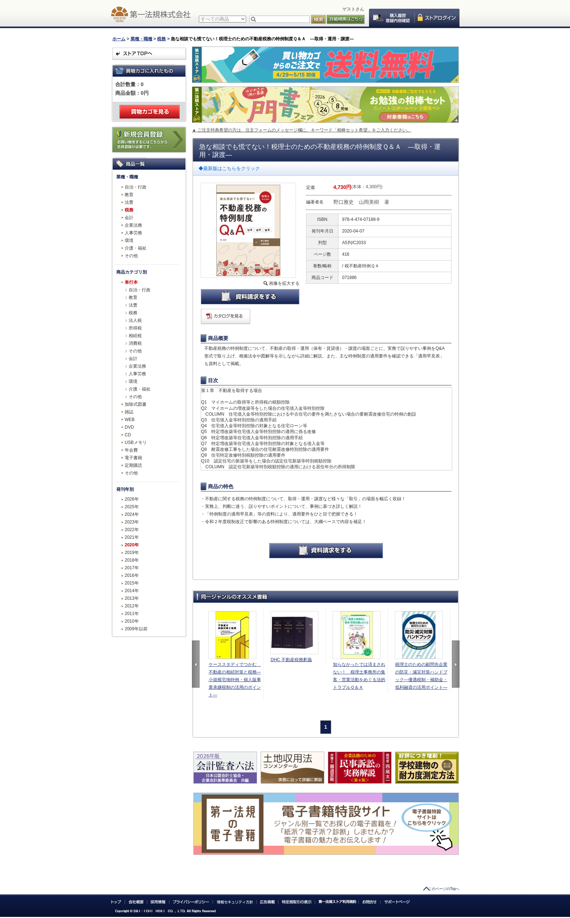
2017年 (132, 567)
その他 (131, 255)
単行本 (131, 282)
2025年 (132, 506)
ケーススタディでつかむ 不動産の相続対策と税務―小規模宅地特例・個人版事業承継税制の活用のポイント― (235, 679)
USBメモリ (136, 442)
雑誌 (129, 411)
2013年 (132, 598)
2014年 (132, 590)
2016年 (132, 575)
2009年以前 (136, 628)
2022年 (132, 529)
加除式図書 (135, 404)
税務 (161, 38)
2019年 (132, 552)
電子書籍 (133, 457)
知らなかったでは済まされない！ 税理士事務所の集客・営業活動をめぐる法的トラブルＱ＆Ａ (359, 676)
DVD (129, 427)
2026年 (132, 499)
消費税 (135, 343)
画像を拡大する (284, 283)
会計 (129, 217)
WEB (130, 419)
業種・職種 (141, 38)
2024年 (132, 514)
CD (128, 434)
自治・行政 (135, 187)
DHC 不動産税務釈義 (291, 659)
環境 (129, 240)
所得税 (135, 328)
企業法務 (133, 225)
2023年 (132, 522)
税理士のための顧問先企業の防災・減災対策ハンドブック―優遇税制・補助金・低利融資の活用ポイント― (421, 676)
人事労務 (133, 232)
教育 (129, 194)
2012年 (132, 605)
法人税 (135, 320)
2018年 (132, 560)
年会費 (131, 450)
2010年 (132, 621)
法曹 (129, 202)
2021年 (132, 537)
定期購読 (133, 465)
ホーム (118, 38)
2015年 (132, 583)
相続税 (135, 335)
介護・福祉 (135, 248)
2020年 (132, 544)
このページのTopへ (443, 889)
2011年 (132, 613)
